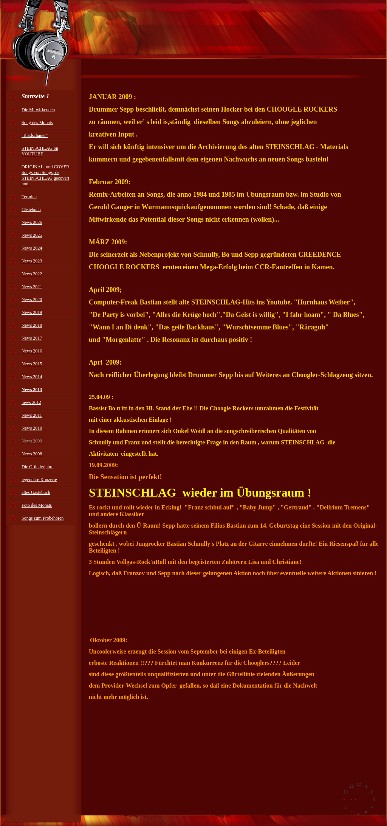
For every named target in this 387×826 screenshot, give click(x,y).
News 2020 (32, 299)
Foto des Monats (37, 505)
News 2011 (32, 415)
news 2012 (31, 402)
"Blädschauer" (35, 135)
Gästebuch (31, 209)
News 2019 (32, 312)
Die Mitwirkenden (38, 109)
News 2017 (32, 338)
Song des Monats (37, 122)
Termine (29, 196)
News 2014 (32, 376)
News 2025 (32, 235)
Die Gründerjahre (37, 466)
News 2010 (32, 428)
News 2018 (32, 325)
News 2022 (32, 273)
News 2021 (32, 286)
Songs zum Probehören (42, 518)
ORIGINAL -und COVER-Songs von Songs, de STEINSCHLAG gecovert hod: (46, 175)
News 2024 (32, 248)
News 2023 (32, 261)
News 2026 (32, 222)
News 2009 (32, 441)
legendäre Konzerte (39, 479)
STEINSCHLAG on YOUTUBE (40, 151)
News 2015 (32, 363)
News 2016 (32, 351)
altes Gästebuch (36, 492)
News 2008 (32, 453)
